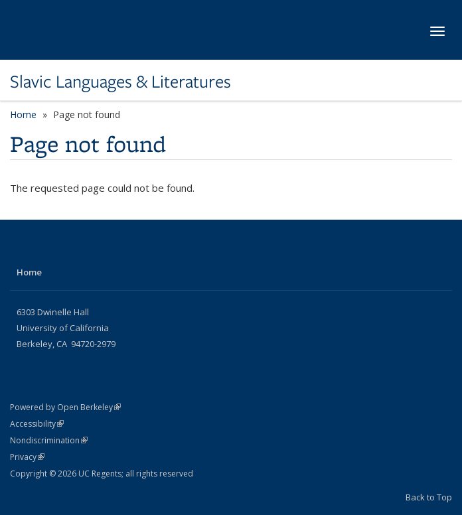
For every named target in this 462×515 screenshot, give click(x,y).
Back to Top (429, 497)
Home (23, 114)
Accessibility (37, 423)
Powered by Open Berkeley (65, 407)
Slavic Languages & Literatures (120, 82)
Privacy (27, 457)
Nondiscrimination (49, 440)
